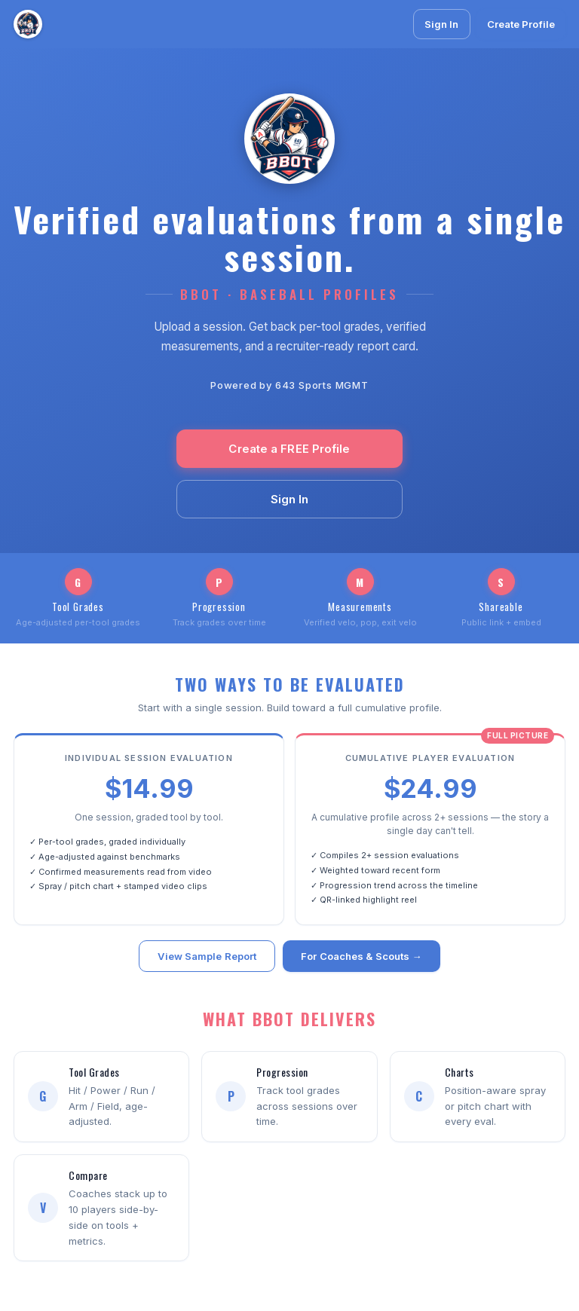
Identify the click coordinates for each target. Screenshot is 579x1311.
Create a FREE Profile (289, 449)
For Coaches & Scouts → (361, 958)
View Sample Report (207, 958)
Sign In (441, 24)
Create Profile (521, 24)
